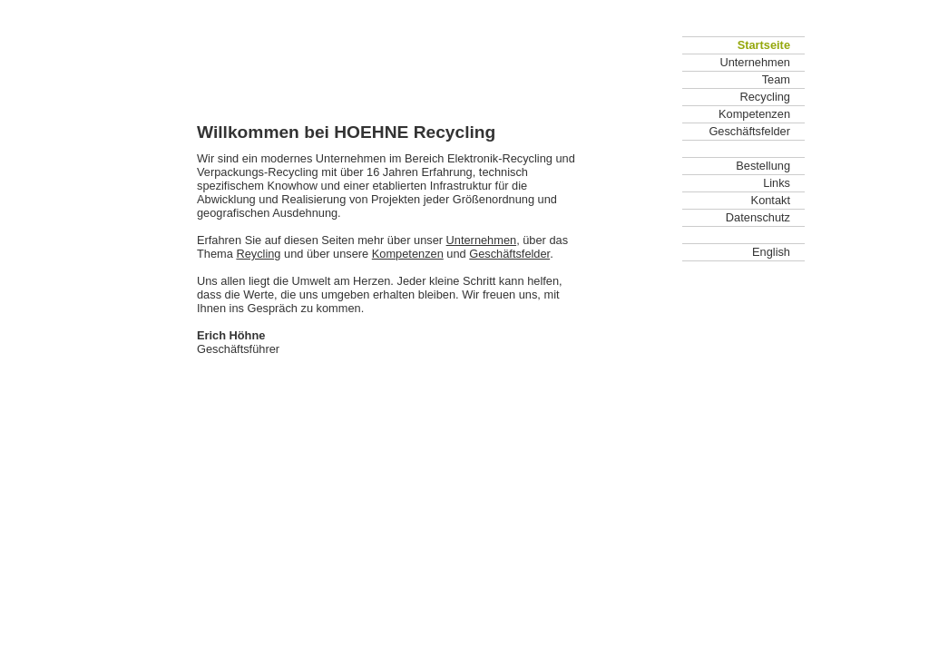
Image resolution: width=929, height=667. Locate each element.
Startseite (764, 45)
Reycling (258, 253)
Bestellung (763, 165)
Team (776, 79)
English (771, 252)
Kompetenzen (408, 253)
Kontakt (770, 200)
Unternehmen (481, 240)
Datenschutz (758, 217)
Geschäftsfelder (509, 253)
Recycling (765, 96)
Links (776, 183)
